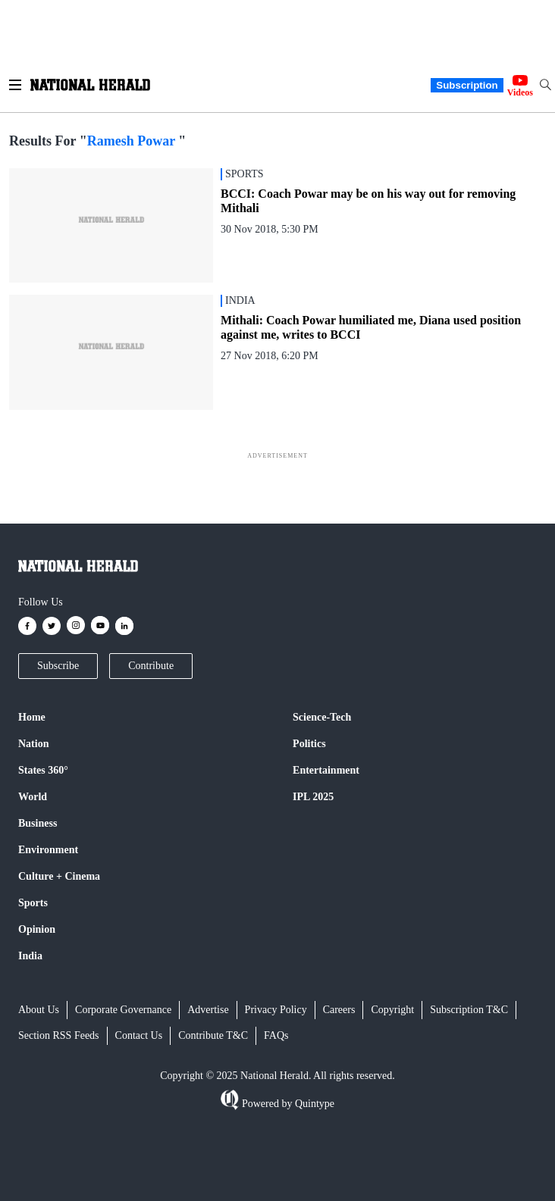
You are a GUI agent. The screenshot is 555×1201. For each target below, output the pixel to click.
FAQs (276, 1035)
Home (31, 717)
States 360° (43, 770)
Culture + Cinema (59, 876)
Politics (309, 743)
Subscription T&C (469, 1009)
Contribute (151, 665)
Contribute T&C (213, 1035)
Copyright (392, 1009)
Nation (33, 743)
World (32, 796)
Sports (33, 903)
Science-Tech (322, 717)
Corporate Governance (123, 1009)
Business (37, 823)
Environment (48, 849)
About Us (38, 1009)
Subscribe (58, 665)
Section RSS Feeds (58, 1035)
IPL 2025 (313, 796)
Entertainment (326, 770)
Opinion (36, 929)
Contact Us (139, 1035)
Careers (339, 1009)
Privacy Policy (276, 1009)
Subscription (466, 85)
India (30, 956)
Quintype (313, 1103)
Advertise (207, 1009)
